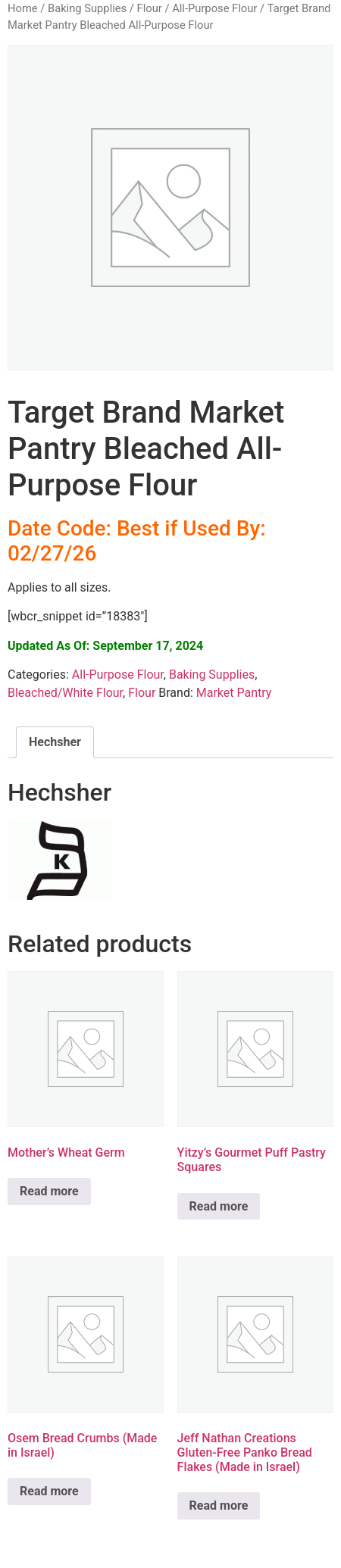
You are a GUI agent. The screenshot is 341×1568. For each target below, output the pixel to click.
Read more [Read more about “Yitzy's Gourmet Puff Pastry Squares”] (219, 1206)
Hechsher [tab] (55, 742)
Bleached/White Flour (65, 693)
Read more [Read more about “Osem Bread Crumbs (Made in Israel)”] (49, 1491)
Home (23, 8)
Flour (149, 8)
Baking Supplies (87, 8)
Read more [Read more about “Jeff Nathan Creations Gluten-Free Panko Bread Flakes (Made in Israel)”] (219, 1505)
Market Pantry (234, 693)
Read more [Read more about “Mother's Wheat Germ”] (49, 1191)
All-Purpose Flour (214, 8)
